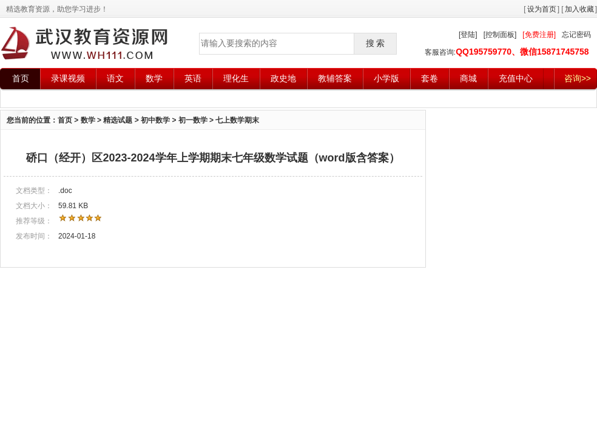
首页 (20, 78)
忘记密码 (576, 34)
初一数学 (192, 120)
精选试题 (117, 120)
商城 (468, 78)
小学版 (386, 78)
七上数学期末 (237, 120)
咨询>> (577, 78)
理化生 (236, 78)
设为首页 (541, 9)
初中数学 (155, 120)
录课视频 (68, 78)
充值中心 (516, 78)
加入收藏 (579, 9)
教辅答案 (335, 78)
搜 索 (375, 43)
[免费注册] (539, 34)
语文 (115, 78)
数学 (154, 78)
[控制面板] (500, 34)
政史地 (283, 78)
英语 (192, 78)
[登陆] (468, 34)
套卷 (429, 78)
